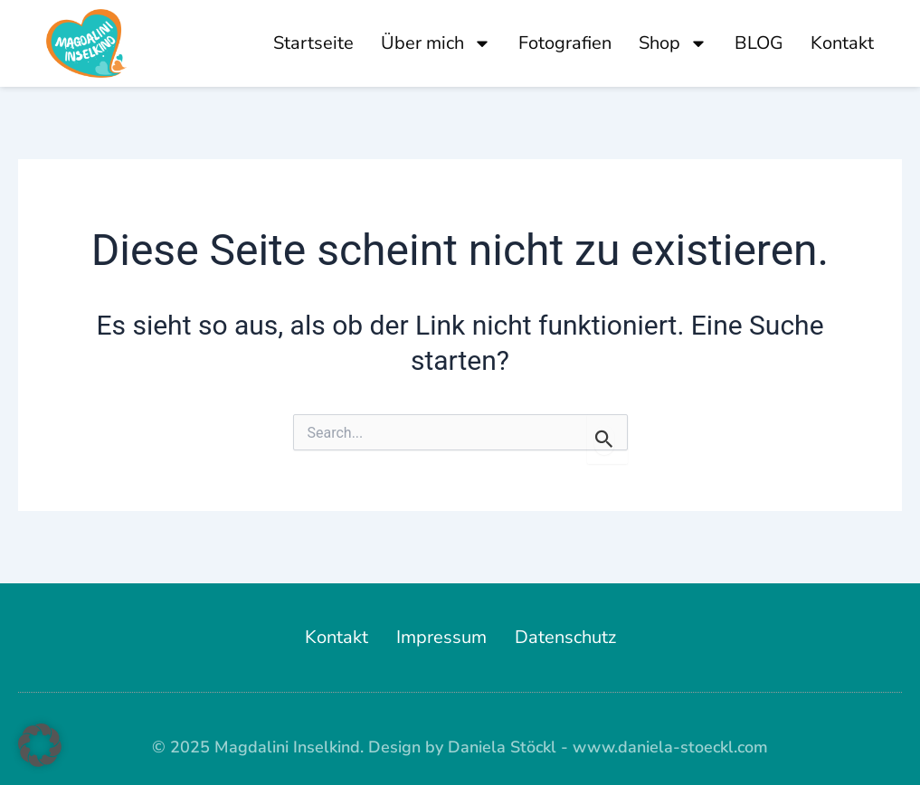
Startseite (313, 43)
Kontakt (842, 43)
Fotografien (565, 43)
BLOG (759, 43)
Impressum (441, 637)
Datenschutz (565, 637)
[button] (40, 745)
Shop (673, 43)
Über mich (436, 43)
